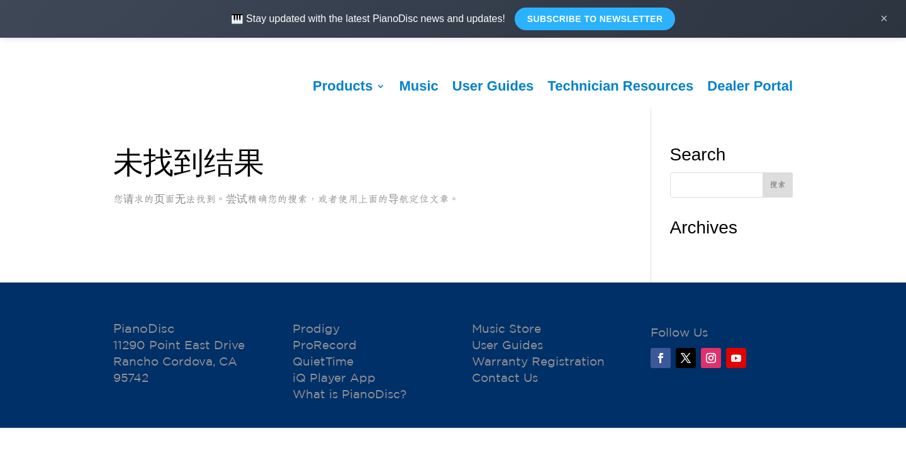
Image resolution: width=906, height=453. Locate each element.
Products (342, 86)
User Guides (493, 86)
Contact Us (505, 378)
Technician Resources (620, 86)
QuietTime (323, 362)
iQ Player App (334, 378)
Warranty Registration (538, 362)
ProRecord (325, 345)
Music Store (506, 329)
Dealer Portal (750, 86)
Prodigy (316, 329)
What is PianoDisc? (349, 394)
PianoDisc (143, 329)
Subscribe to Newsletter (595, 19)
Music (418, 86)
